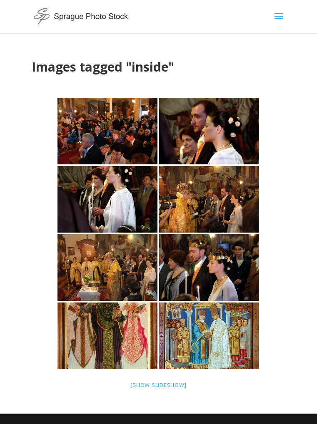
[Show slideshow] (158, 385)
